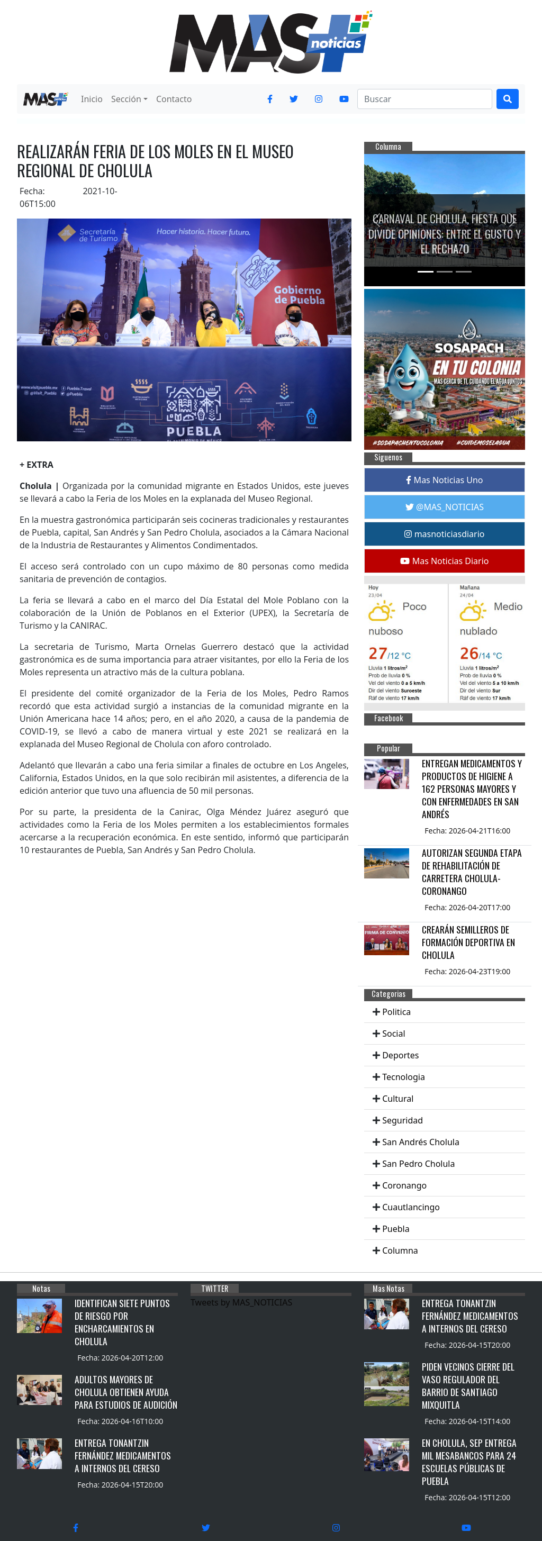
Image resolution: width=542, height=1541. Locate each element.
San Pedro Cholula (418, 1164)
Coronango (404, 1185)
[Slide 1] (425, 272)
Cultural (397, 1098)
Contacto (174, 99)
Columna (400, 1250)
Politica (396, 1012)
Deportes (400, 1055)
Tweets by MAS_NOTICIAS (241, 1302)
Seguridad (402, 1120)
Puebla (396, 1229)
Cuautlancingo (411, 1207)
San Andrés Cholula (420, 1142)
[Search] (424, 99)
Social (393, 1033)
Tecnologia (403, 1077)
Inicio (92, 99)
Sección (126, 99)
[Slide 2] (445, 272)
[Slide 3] (464, 272)
